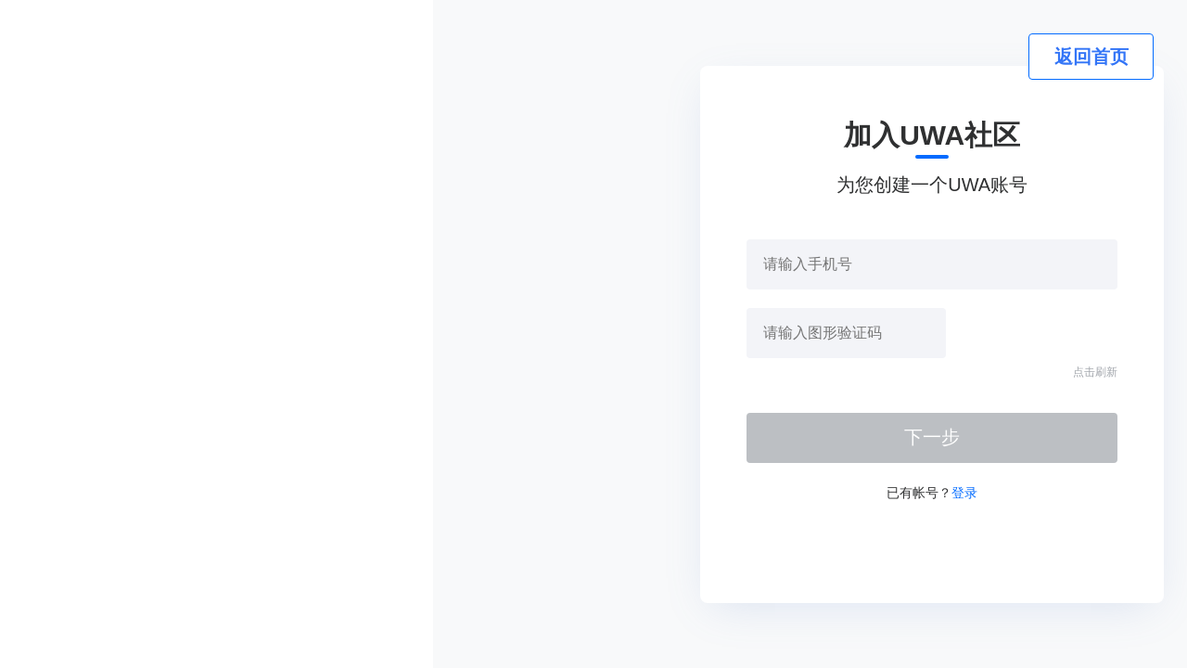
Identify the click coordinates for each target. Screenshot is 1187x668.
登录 (964, 492)
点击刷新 (1095, 372)
